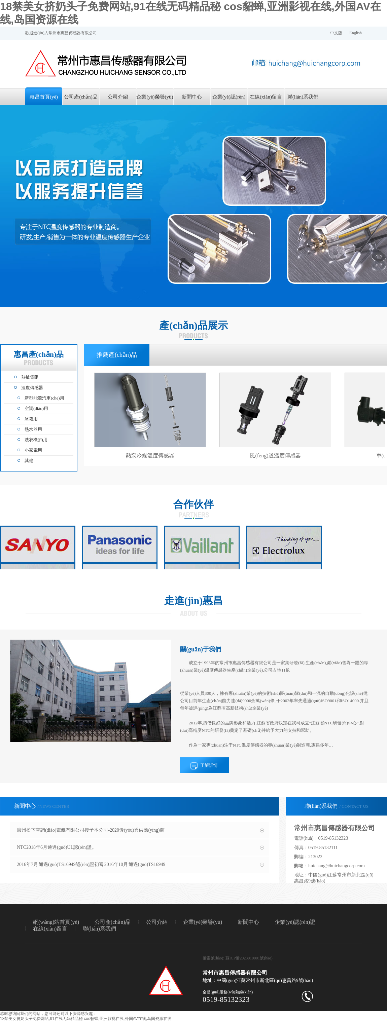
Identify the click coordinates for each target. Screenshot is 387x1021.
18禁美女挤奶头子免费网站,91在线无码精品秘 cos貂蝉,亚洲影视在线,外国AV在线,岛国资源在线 (85, 1018)
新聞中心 (192, 97)
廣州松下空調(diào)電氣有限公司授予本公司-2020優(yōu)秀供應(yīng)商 (91, 830)
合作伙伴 (193, 504)
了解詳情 (209, 765)
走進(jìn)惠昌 (193, 600)
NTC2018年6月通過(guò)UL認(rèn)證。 (57, 847)
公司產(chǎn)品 (81, 97)
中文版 (336, 33)
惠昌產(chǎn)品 (39, 358)
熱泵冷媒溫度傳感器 (150, 455)
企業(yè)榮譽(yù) (154, 97)
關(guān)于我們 (200, 649)
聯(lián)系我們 (302, 97)
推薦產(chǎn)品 (117, 354)
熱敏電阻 (30, 377)
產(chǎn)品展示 (193, 325)
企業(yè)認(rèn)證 (228, 99)
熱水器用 (33, 429)
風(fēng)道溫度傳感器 (275, 455)
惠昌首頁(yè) (44, 97)
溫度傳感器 (32, 387)
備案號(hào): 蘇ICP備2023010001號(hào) (238, 958)
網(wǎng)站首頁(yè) (56, 922)
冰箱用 (31, 418)
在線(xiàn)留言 (266, 97)
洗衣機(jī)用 (36, 439)
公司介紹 (118, 97)
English (355, 33)
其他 (29, 460)
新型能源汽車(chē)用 (44, 398)
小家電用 (33, 450)
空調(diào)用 (36, 408)
